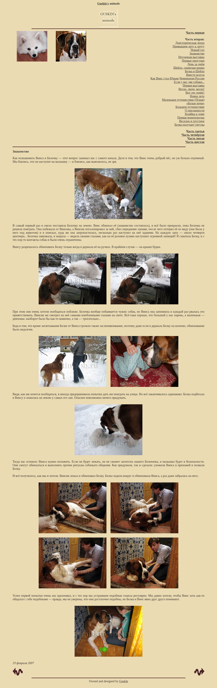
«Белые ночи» (195, 103)
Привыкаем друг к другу (188, 46)
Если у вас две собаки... (189, 82)
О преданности (194, 110)
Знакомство (197, 53)
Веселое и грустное (191, 121)
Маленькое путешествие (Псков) (183, 100)
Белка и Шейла (194, 71)
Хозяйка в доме (194, 114)
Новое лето (197, 96)
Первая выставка (193, 85)
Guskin (123, 681)
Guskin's (103, 3)
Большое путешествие (189, 107)
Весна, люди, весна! (191, 89)
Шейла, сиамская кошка (188, 67)
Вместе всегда (195, 75)
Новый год (197, 50)
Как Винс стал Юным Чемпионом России (177, 78)
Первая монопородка (190, 117)
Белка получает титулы (189, 124)
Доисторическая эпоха (189, 43)
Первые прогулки (193, 60)
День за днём (195, 64)
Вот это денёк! (194, 92)
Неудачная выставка (191, 57)
